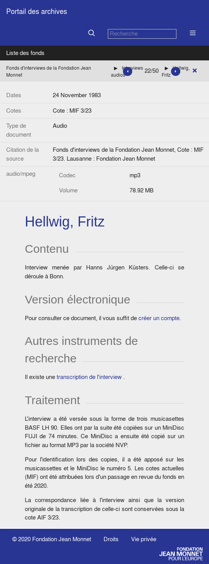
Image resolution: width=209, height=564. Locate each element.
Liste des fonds (25, 53)
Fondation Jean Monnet (61, 539)
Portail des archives (36, 11)
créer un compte (159, 318)
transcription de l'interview (89, 377)
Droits (111, 539)
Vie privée (143, 539)
